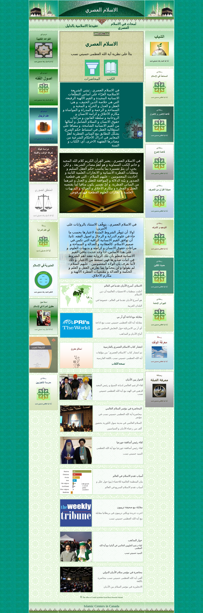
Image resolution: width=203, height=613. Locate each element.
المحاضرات (92, 79)
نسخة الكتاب (118, 363)
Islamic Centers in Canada (101, 606)
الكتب (111, 79)
